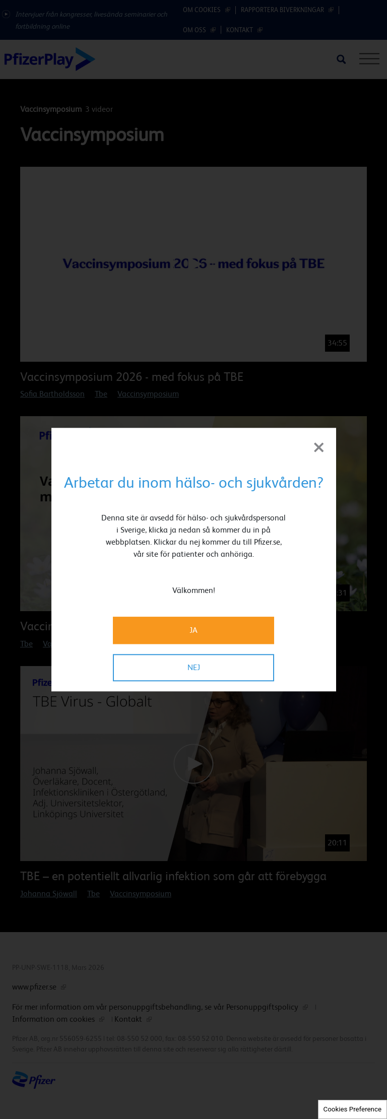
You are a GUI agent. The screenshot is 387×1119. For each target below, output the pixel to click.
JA (193, 630)
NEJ (193, 667)
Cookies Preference (352, 1109)
